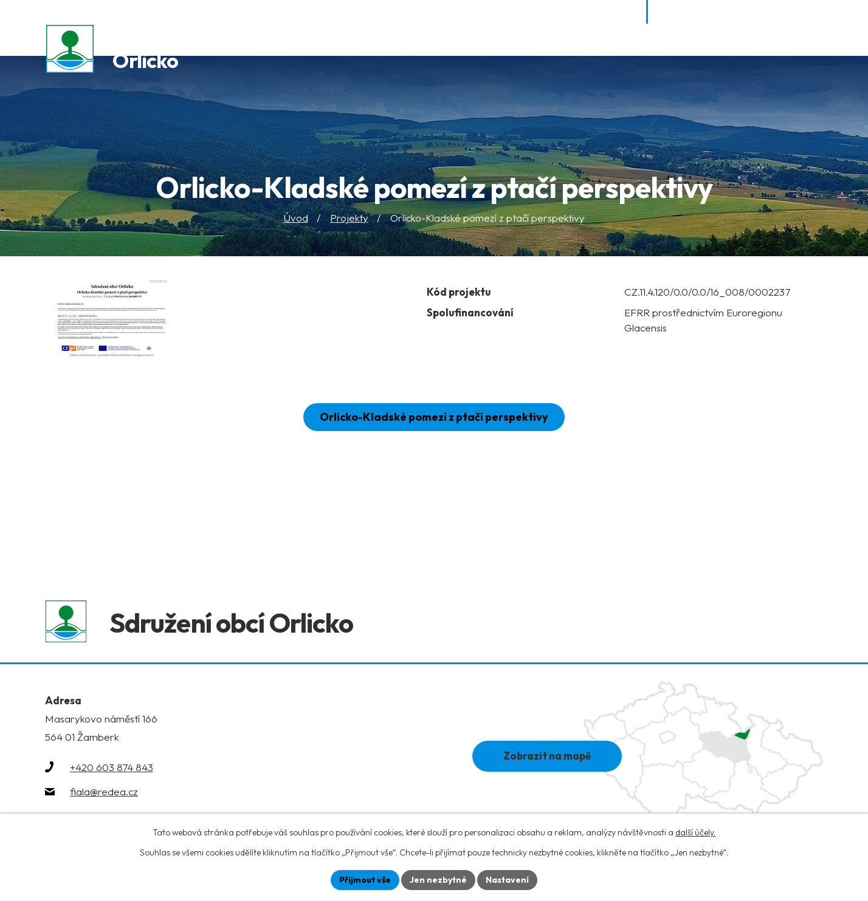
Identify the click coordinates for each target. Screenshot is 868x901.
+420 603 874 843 (111, 769)
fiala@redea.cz (104, 793)
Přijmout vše (365, 879)
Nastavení (507, 879)
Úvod (295, 218)
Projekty (349, 218)
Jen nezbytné (438, 879)
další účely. (695, 832)
